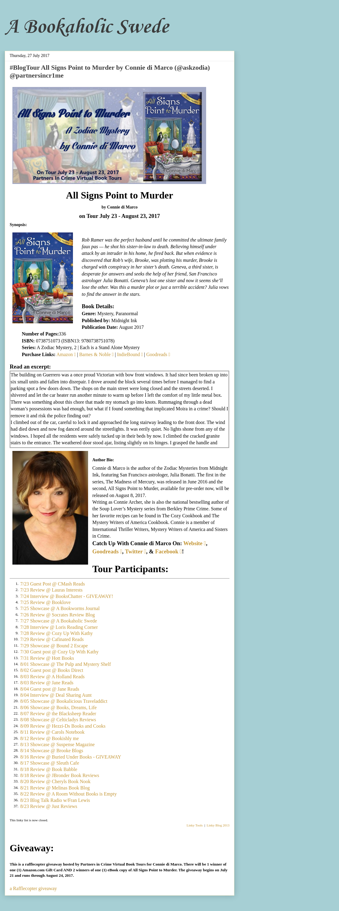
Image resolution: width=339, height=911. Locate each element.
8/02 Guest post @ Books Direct (51, 670)
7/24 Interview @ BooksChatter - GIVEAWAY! (66, 596)
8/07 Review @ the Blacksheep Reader (58, 713)
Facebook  (168, 551)
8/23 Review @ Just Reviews (48, 806)
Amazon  (66, 354)
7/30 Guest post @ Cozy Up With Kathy (59, 651)
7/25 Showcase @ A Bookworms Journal (60, 608)
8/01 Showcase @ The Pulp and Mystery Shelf (65, 664)
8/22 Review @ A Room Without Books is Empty (68, 793)
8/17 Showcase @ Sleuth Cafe (49, 763)
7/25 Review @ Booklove (45, 602)
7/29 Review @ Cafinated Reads (52, 639)
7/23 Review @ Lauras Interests (51, 589)
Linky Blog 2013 (218, 825)
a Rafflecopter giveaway (33, 888)
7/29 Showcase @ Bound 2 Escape (54, 645)
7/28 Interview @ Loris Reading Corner (59, 627)
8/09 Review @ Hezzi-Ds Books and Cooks (62, 726)
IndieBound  (130, 354)
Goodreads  (158, 354)
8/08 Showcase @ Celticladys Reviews (58, 719)
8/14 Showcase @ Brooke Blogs (51, 750)
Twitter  (135, 551)
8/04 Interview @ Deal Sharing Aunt (56, 695)
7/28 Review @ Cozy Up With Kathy (56, 633)
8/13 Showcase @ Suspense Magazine (57, 744)
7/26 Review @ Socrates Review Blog (57, 614)
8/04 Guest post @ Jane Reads (49, 689)
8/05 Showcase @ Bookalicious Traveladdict (63, 701)
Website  (194, 543)
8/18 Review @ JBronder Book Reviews (59, 775)
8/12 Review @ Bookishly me (49, 738)
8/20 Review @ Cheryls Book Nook (55, 781)
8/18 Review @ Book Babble (48, 769)
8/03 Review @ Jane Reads (47, 682)
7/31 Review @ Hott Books (47, 658)
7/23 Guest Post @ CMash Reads (52, 583)
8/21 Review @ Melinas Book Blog (55, 787)
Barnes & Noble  (96, 354)
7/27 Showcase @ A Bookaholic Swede (58, 620)
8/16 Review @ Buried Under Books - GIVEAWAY (70, 756)
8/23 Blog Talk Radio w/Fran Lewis (55, 800)
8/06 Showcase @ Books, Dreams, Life (58, 707)
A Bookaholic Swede (87, 27)
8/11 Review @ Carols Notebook (52, 732)
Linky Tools (195, 825)
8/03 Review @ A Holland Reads (52, 676)
